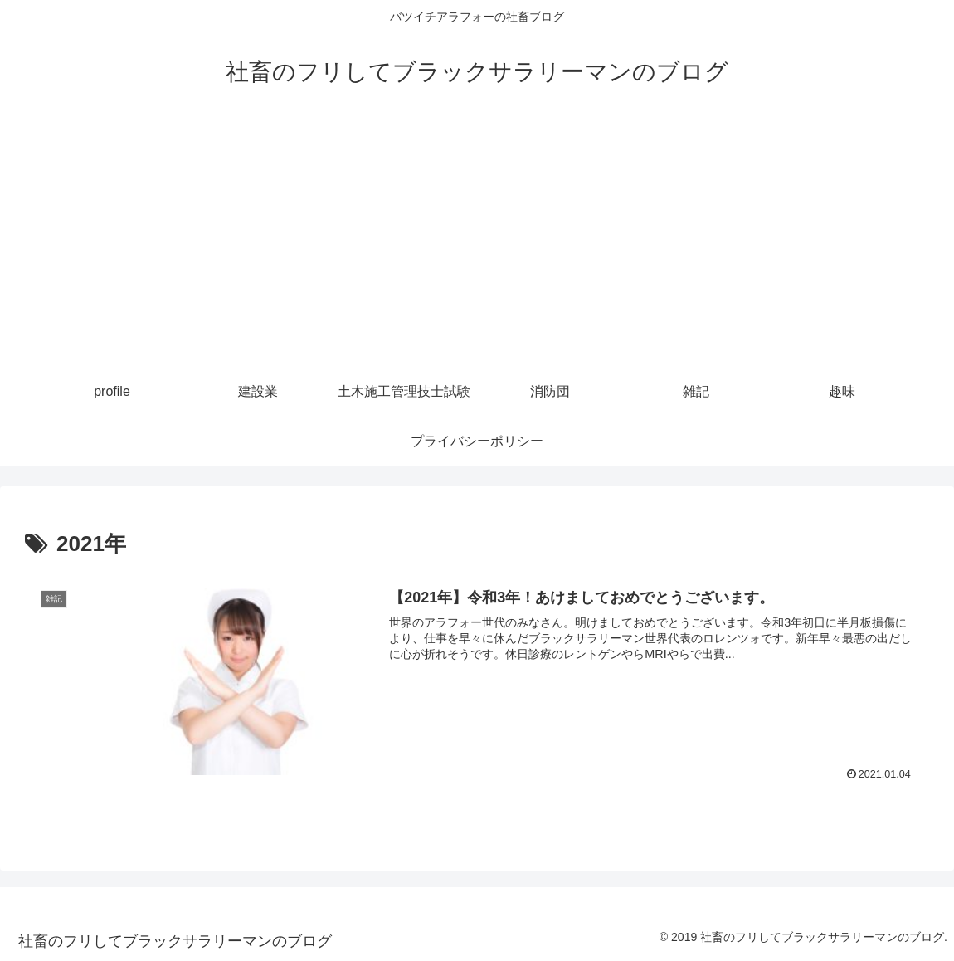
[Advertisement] (477, 242)
